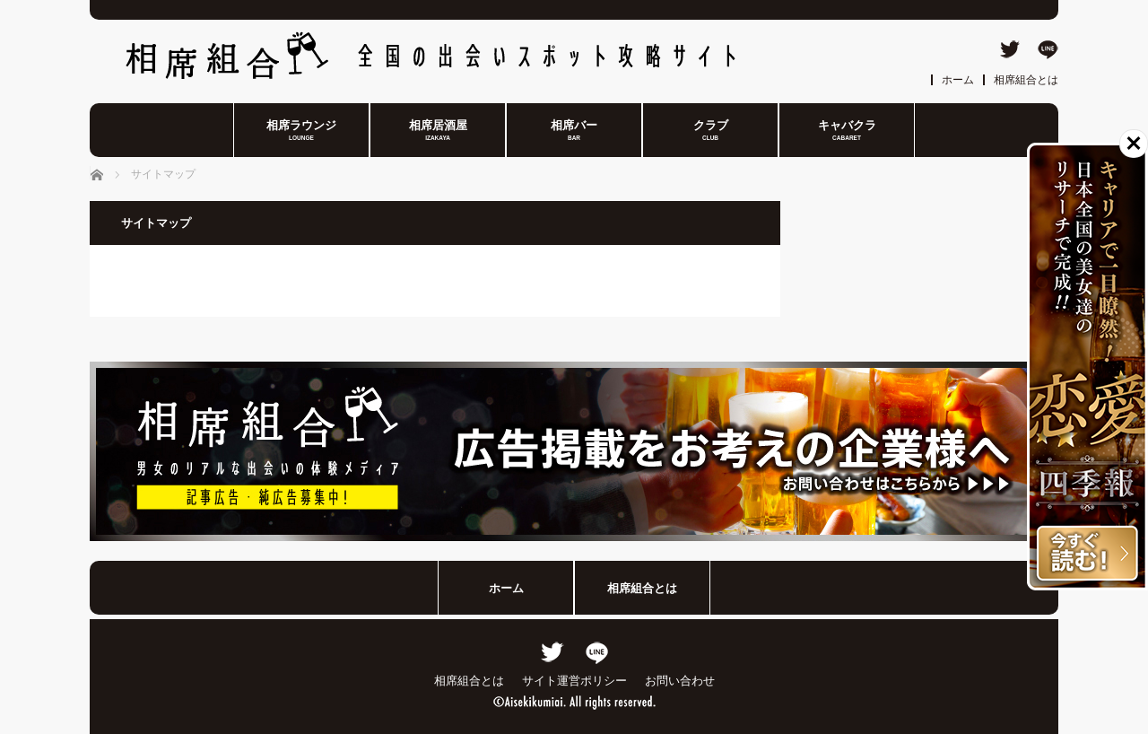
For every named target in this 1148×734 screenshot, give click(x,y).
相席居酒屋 (438, 130)
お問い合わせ (680, 680)
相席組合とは (1026, 80)
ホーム (958, 80)
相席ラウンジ (301, 130)
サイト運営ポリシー (574, 680)
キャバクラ (847, 130)
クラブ (710, 130)
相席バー (574, 130)
